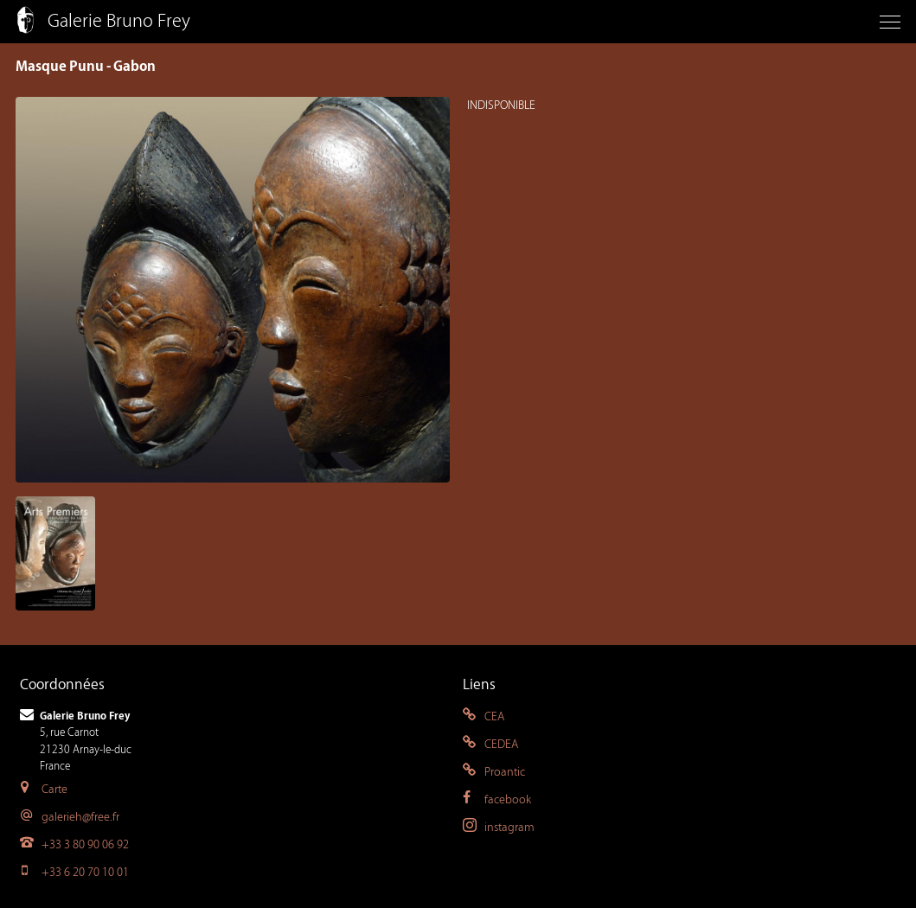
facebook (497, 799)
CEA (483, 716)
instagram (499, 827)
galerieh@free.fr (69, 816)
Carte (43, 789)
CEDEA (490, 744)
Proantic (494, 771)
